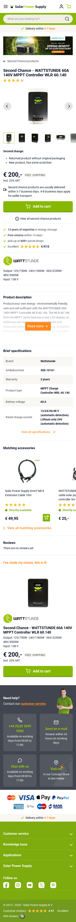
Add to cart (38, 206)
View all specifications (38, 432)
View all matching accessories (27, 528)
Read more (38, 326)
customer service (33, 704)
